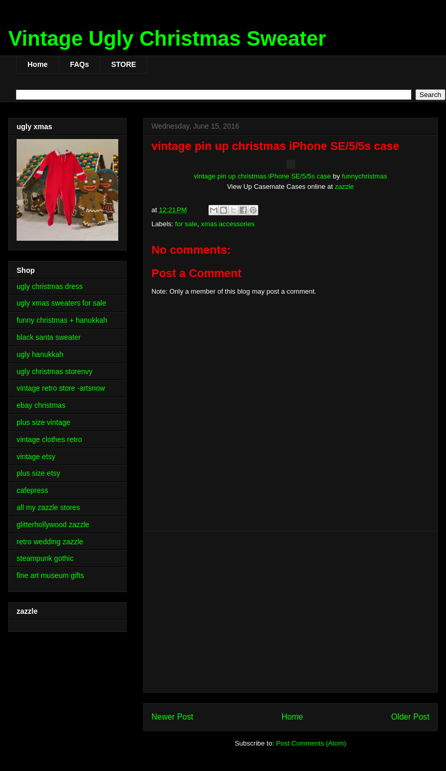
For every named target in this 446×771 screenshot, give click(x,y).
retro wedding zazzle (50, 542)
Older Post (410, 716)
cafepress (32, 490)
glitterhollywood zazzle (53, 524)
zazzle (344, 186)
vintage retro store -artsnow (61, 388)
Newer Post (172, 716)
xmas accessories (227, 224)
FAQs (79, 64)
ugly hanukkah (40, 354)
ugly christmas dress (50, 286)
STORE (123, 64)
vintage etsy (36, 456)
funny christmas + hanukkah (62, 320)
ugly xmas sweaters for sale (61, 303)
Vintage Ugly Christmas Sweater (167, 38)
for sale (186, 224)
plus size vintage (44, 422)
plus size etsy (38, 473)
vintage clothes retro (49, 439)
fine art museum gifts (50, 575)
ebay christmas (41, 405)
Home (37, 64)
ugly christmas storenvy (54, 371)
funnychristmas (364, 176)
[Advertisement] (290, 611)
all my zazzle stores (48, 507)
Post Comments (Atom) (311, 743)
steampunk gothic (45, 558)
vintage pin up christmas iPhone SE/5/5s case (262, 176)
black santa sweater (49, 337)
